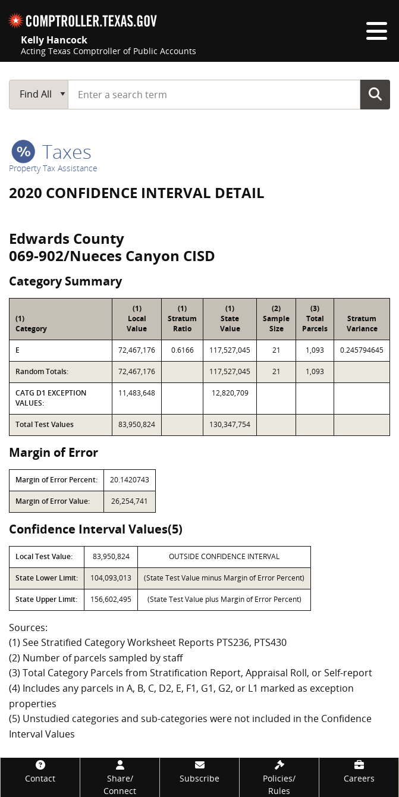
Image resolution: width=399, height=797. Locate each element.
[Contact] (40, 771)
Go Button (375, 94)
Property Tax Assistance (53, 168)
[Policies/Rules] (279, 777)
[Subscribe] (199, 771)
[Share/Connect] (119, 777)
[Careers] (358, 771)
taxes (51, 151)
